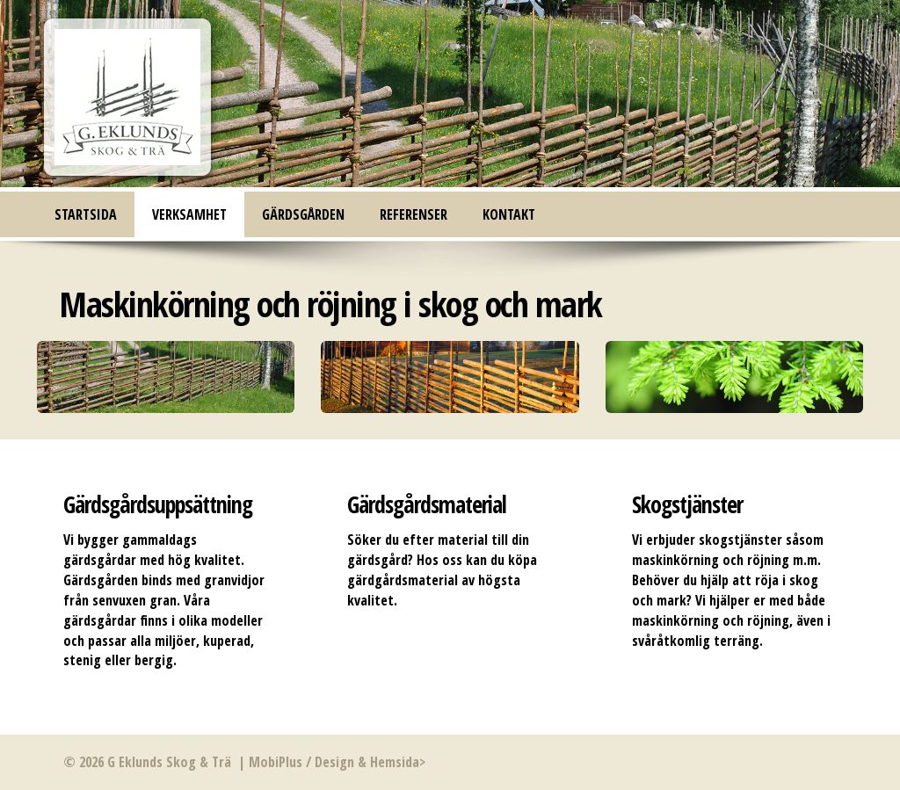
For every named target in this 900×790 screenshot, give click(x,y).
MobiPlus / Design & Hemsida (334, 762)
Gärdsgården (303, 214)
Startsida (85, 214)
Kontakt (509, 214)
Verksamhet (189, 214)
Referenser (413, 214)
